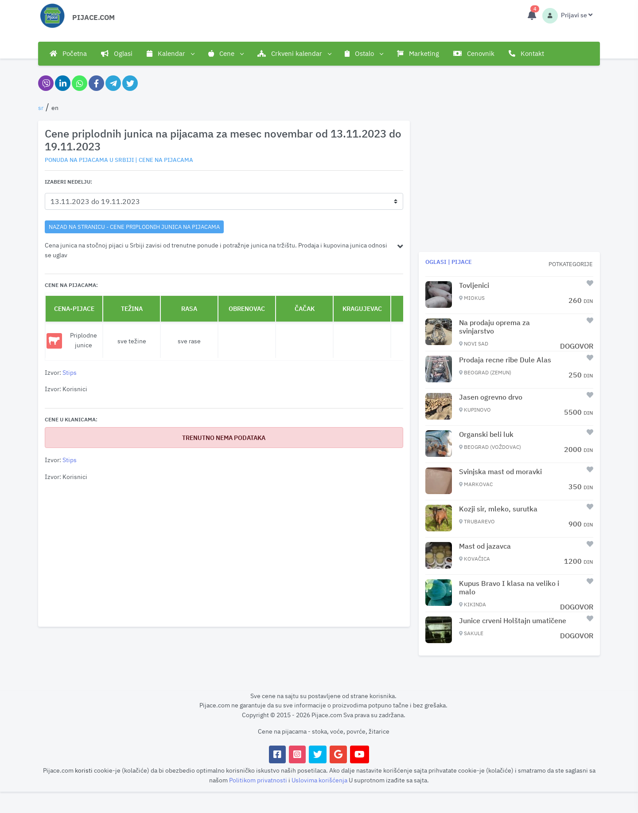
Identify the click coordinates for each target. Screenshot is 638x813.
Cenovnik (473, 53)
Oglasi (116, 53)
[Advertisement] (224, 554)
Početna (68, 53)
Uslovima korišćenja (320, 780)
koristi (84, 770)
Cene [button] (225, 54)
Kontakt (526, 53)
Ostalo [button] (364, 54)
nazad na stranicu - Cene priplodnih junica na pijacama (134, 226)
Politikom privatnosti (258, 780)
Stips (69, 372)
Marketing (418, 53)
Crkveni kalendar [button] (294, 54)
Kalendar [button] (170, 54)
